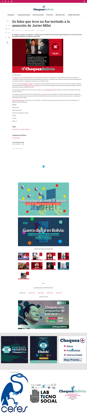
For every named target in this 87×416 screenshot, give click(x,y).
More (43, 283)
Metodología (60, 15)
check (7, 20)
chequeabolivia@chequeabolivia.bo (72, 395)
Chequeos (10, 15)
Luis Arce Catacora (24, 129)
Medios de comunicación (18, 100)
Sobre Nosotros (74, 15)
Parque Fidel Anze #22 (72, 394)
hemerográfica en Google (26, 83)
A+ (9, 37)
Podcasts (49, 15)
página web (49, 90)
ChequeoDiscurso (24, 15)
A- (6, 37)
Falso (33, 30)
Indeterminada (16, 138)
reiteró (43, 94)
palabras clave (28, 85)
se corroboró (36, 85)
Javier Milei (16, 129)
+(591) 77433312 (72, 396)
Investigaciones (38, 15)
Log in (14, 148)
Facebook (16, 77)
